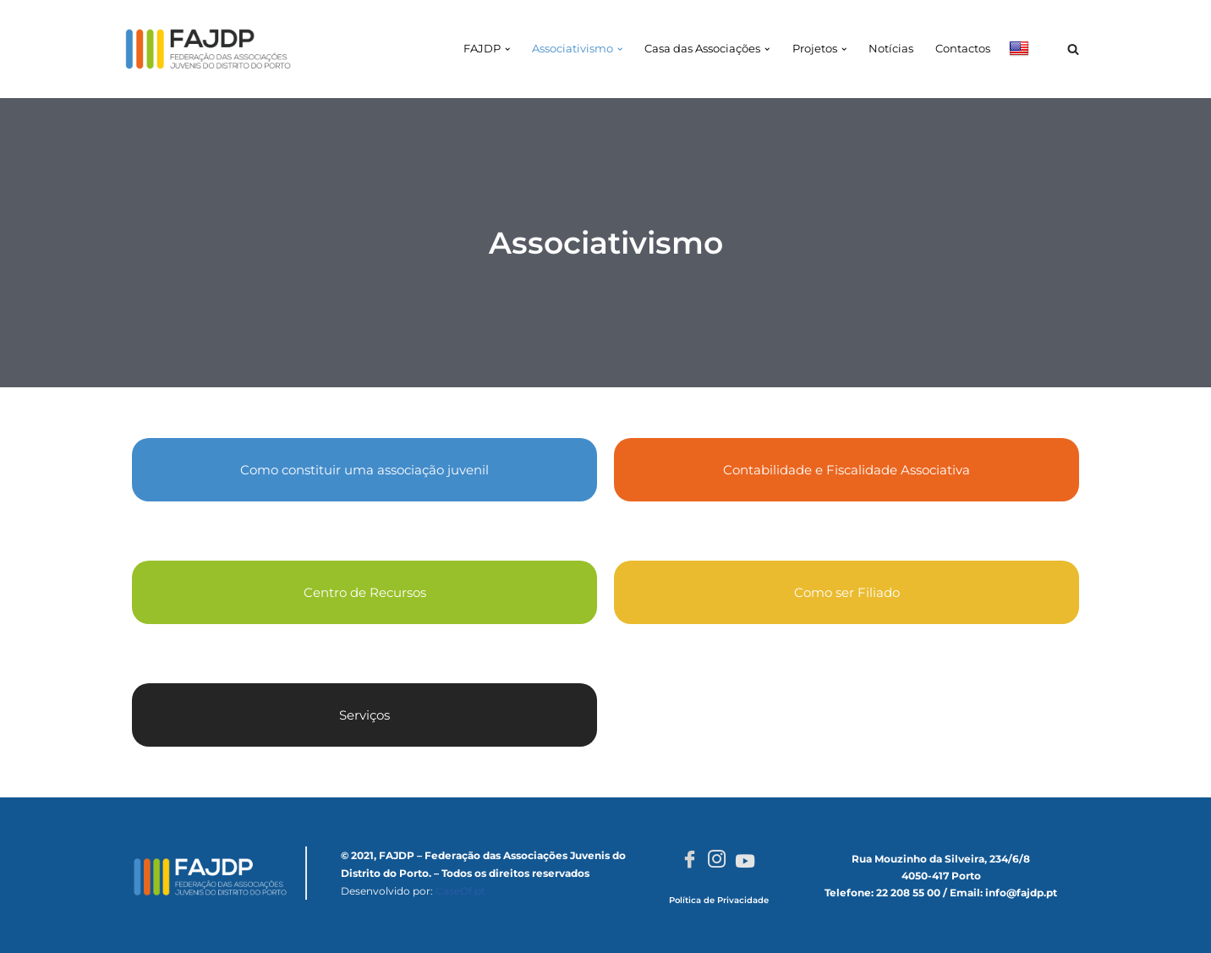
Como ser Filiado (847, 592)
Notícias (891, 48)
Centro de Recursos (365, 592)
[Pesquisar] (1073, 49)
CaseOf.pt (460, 891)
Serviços (364, 715)
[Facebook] (690, 861)
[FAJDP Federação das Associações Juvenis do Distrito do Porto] (208, 49)
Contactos (962, 48)
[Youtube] (745, 859)
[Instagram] (717, 861)
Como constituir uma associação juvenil (364, 470)
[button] (506, 49)
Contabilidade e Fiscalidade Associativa (846, 470)
